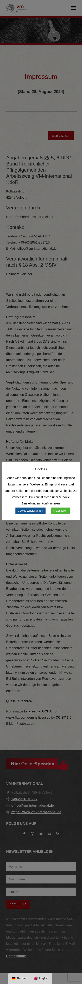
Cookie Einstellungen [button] (30, 510)
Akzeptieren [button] (60, 510)
